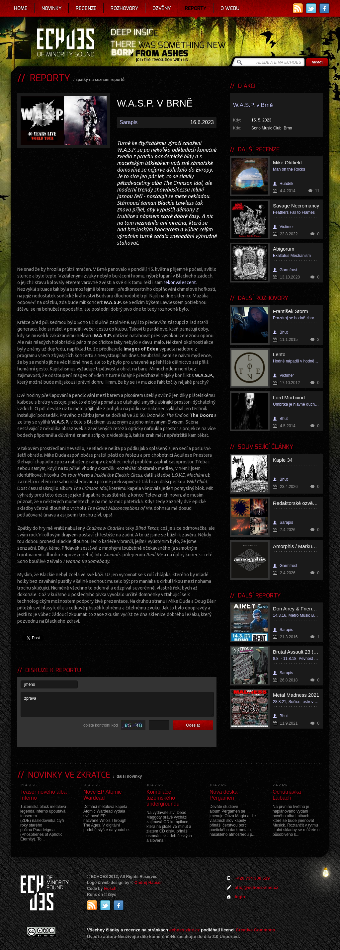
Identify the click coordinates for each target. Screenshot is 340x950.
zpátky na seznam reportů (100, 79)
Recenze (86, 8)
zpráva (117, 704)
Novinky (52, 8)
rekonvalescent (180, 282)
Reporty (196, 8)
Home (21, 8)
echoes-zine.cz (184, 929)
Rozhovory (124, 8)
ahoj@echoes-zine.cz (256, 887)
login (240, 896)
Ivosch (110, 888)
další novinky (129, 776)
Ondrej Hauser (148, 882)
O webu (229, 8)
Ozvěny (161, 8)
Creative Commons (255, 929)
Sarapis (128, 122)
